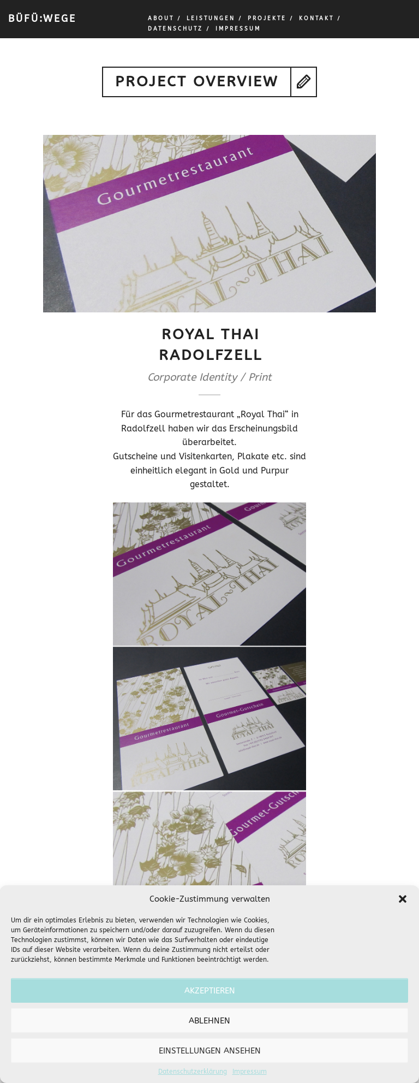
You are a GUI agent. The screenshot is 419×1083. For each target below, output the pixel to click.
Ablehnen (209, 1021)
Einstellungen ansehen (210, 1051)
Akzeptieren (209, 991)
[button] (402, 898)
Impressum (249, 1071)
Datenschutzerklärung (192, 1071)
